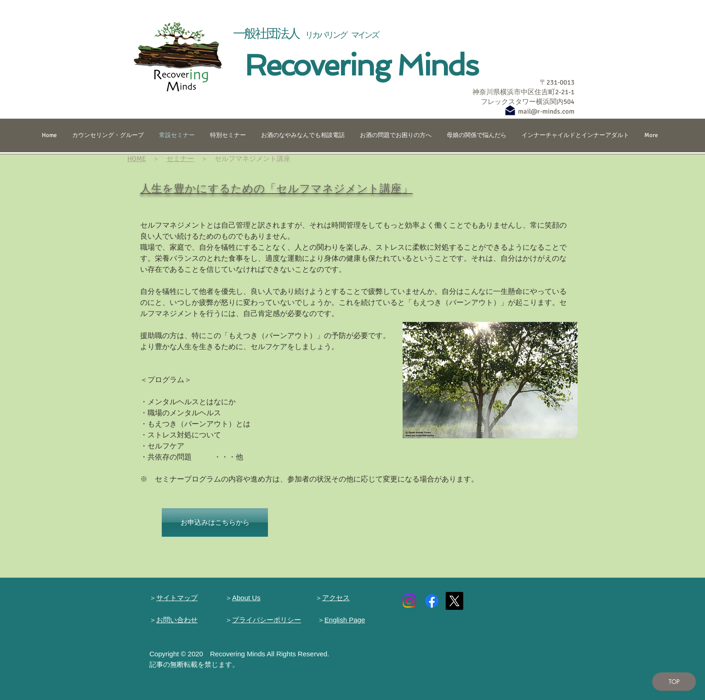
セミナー (180, 159)
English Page (344, 620)
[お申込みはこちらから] (215, 522)
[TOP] (674, 681)
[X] (454, 601)
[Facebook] (432, 601)
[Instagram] (409, 601)
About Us (246, 598)
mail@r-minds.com (546, 111)
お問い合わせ (177, 620)
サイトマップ (177, 598)
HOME (136, 159)
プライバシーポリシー (266, 620)
